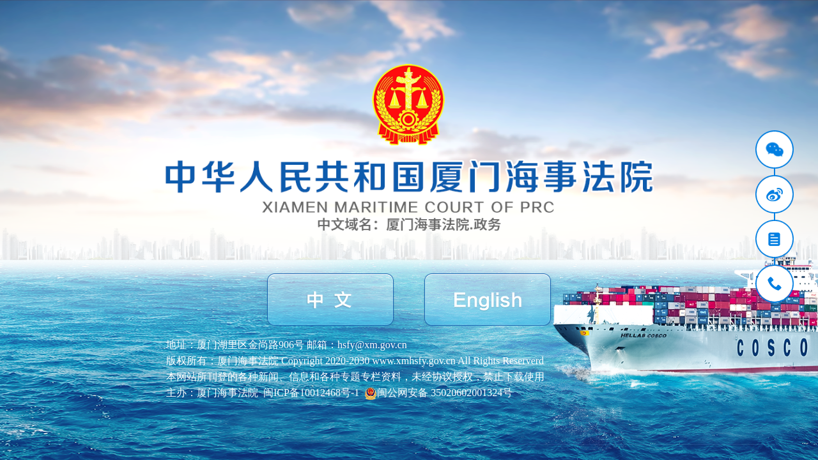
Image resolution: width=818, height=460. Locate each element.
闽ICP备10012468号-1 (311, 392)
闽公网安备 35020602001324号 (438, 392)
